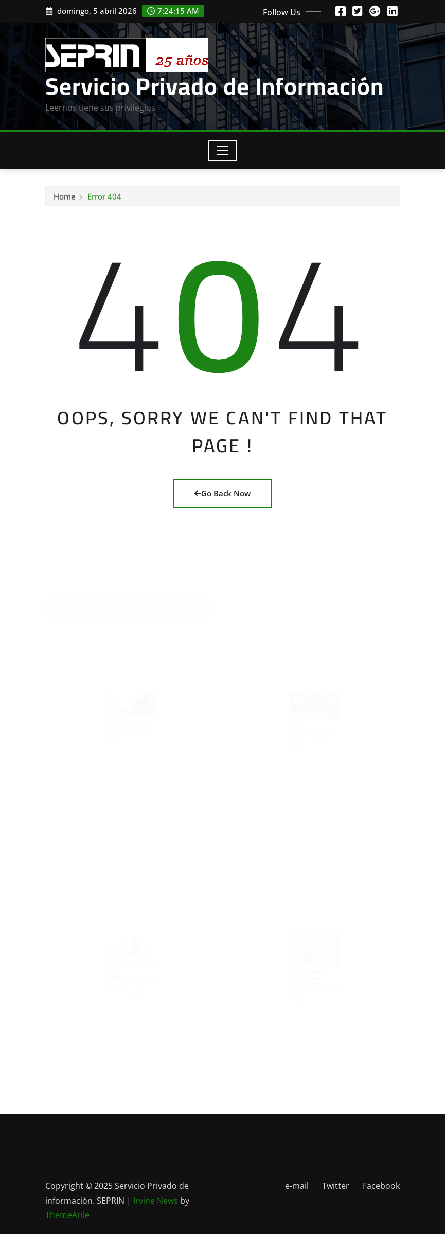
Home (65, 199)
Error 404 (104, 199)
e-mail (297, 1185)
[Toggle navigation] (222, 150)
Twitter (335, 1185)
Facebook (381, 1185)
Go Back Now (222, 493)
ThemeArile (67, 1215)
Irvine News (155, 1200)
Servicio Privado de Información (214, 86)
